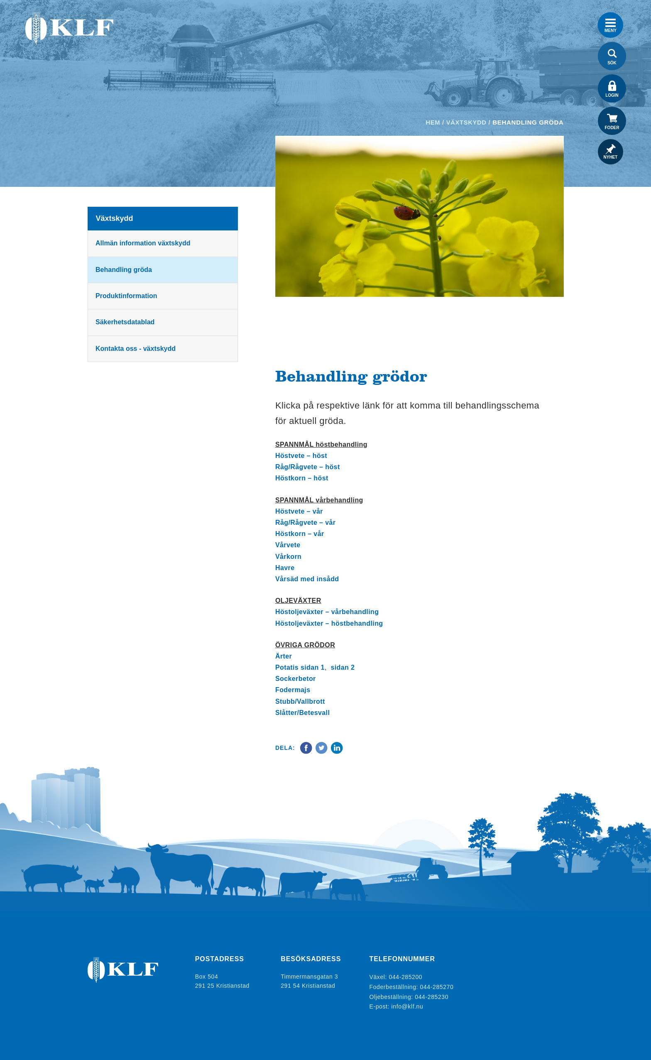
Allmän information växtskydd (143, 243)
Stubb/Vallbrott (300, 701)
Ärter (283, 656)
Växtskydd (466, 122)
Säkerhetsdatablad (125, 322)
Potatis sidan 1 (300, 667)
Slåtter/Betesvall (302, 712)
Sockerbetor (295, 678)
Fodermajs (293, 689)
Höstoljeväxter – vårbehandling (327, 611)
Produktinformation (127, 295)
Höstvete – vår (299, 511)
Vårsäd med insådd (307, 579)
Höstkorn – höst (301, 478)
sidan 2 (342, 667)
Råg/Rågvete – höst (307, 466)
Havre (284, 567)
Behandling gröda (124, 269)
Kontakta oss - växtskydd (136, 348)
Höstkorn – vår (299, 533)
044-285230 (431, 994)
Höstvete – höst (301, 455)
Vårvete (288, 544)
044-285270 (437, 985)
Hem (432, 122)
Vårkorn (288, 556)
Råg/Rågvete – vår (305, 522)
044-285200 (406, 976)
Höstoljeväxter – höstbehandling (329, 623)
